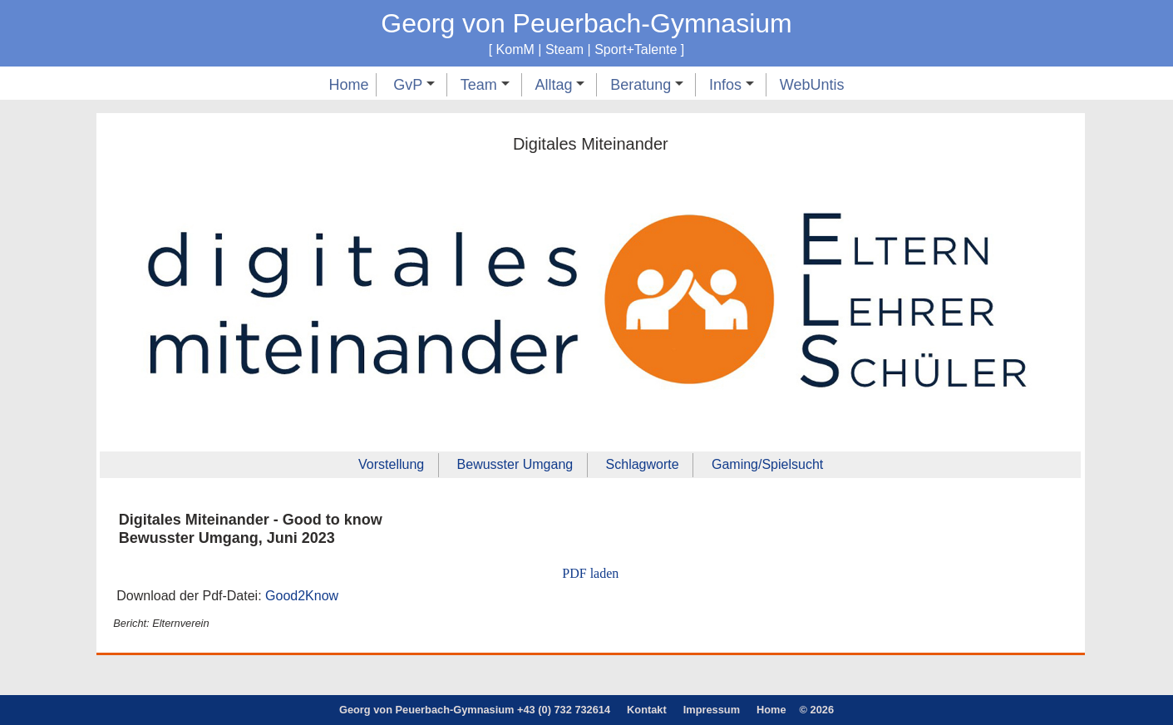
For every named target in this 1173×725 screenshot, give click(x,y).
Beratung (646, 84)
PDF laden (590, 573)
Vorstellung (391, 464)
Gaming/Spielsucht (767, 464)
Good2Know (301, 596)
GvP (414, 84)
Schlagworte (642, 464)
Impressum (711, 709)
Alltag (559, 84)
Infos (731, 84)
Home (348, 84)
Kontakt (647, 709)
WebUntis (812, 84)
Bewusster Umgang (515, 464)
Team (485, 84)
